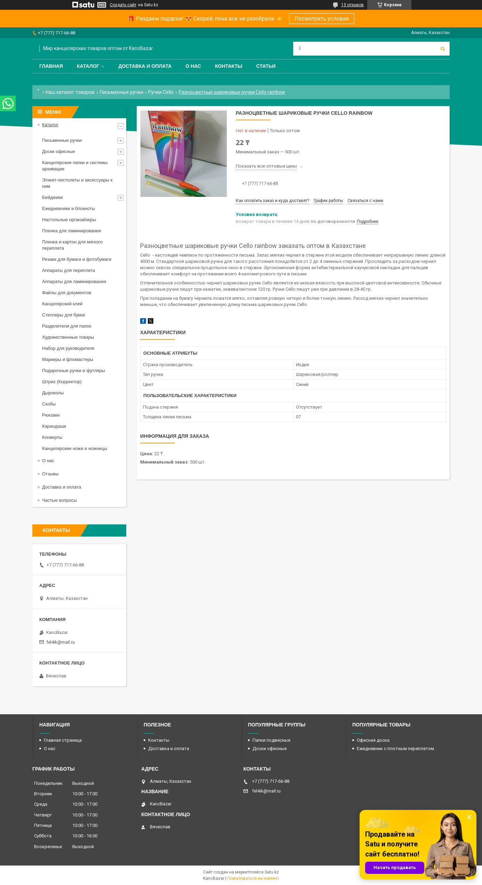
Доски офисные (58, 151)
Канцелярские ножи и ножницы (74, 448)
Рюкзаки (50, 415)
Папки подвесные (271, 740)
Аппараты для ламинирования (74, 281)
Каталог (88, 66)
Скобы (49, 404)
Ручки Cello (161, 92)
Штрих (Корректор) (62, 381)
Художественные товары (68, 337)
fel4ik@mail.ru (60, 642)
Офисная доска (373, 740)
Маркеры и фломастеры (67, 359)
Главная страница (63, 740)
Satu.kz (272, 872)
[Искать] (443, 49)
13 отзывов (352, 4)
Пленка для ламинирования (71, 230)
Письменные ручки (121, 92)
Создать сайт (123, 4)
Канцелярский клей (62, 303)
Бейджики (52, 197)
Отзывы (50, 473)
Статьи (266, 66)
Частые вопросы (59, 500)
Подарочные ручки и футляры (73, 370)
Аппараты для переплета (68, 270)
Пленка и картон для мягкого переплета (72, 245)
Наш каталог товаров (70, 92)
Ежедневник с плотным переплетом (395, 748)
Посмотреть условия (322, 18)
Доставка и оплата (144, 66)
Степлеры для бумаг (64, 314)
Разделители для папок (66, 326)
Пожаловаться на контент (253, 878)
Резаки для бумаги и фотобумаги (76, 259)
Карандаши (54, 426)
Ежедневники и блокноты (68, 208)
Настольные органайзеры (69, 219)
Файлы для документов (66, 292)
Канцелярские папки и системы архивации (75, 165)
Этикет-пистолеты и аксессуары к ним (77, 183)
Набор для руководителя (68, 348)
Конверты (52, 437)
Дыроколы (53, 392)
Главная (51, 66)
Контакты (228, 66)
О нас (193, 66)
